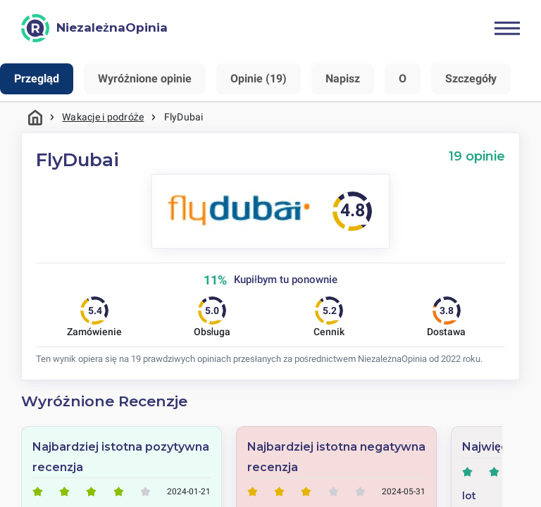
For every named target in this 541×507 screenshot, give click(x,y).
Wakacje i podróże (103, 117)
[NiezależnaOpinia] (94, 28)
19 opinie (477, 156)
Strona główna (35, 117)
